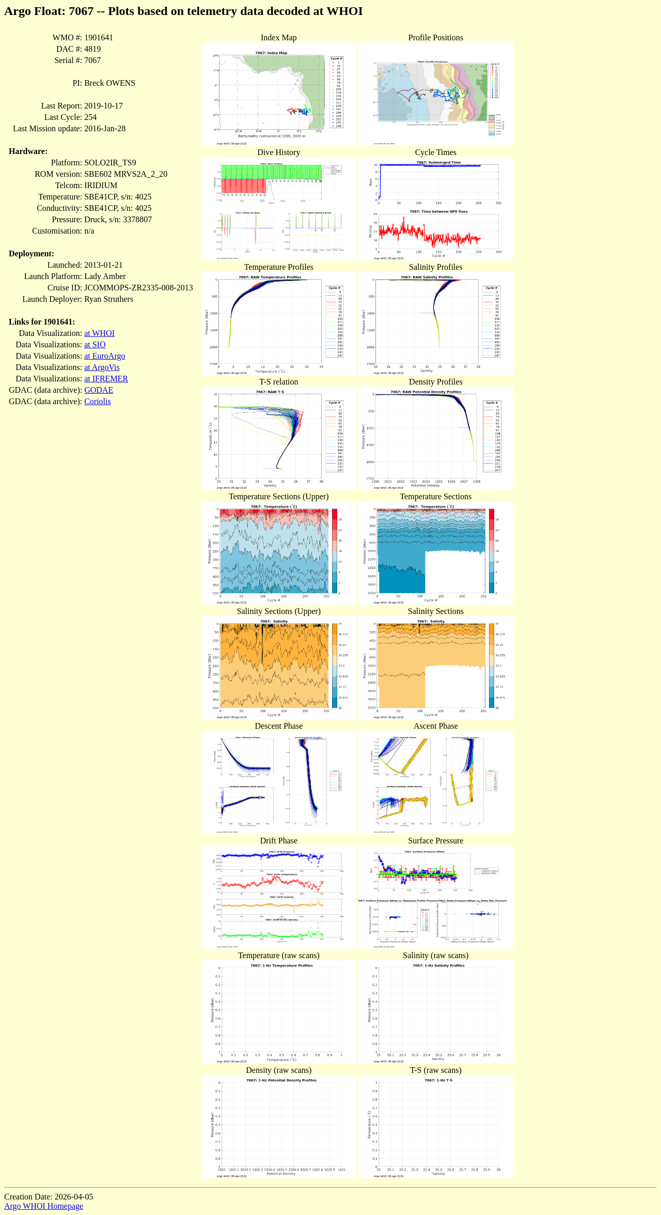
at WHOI (99, 333)
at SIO (94, 344)
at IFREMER (106, 378)
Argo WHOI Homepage (43, 1206)
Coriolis (97, 401)
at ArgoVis (102, 367)
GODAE (98, 390)
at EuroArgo (104, 355)
